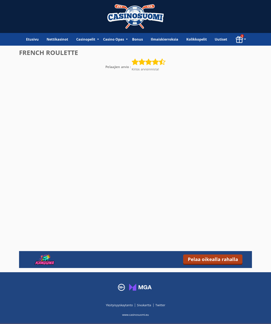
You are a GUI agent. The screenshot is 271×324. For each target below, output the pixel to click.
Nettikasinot (57, 39)
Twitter (160, 305)
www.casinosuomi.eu (135, 315)
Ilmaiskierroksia (164, 39)
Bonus (137, 39)
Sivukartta (144, 305)
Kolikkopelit (196, 39)
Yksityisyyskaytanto (120, 305)
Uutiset (221, 39)
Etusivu (32, 39)
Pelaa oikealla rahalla (213, 259)
